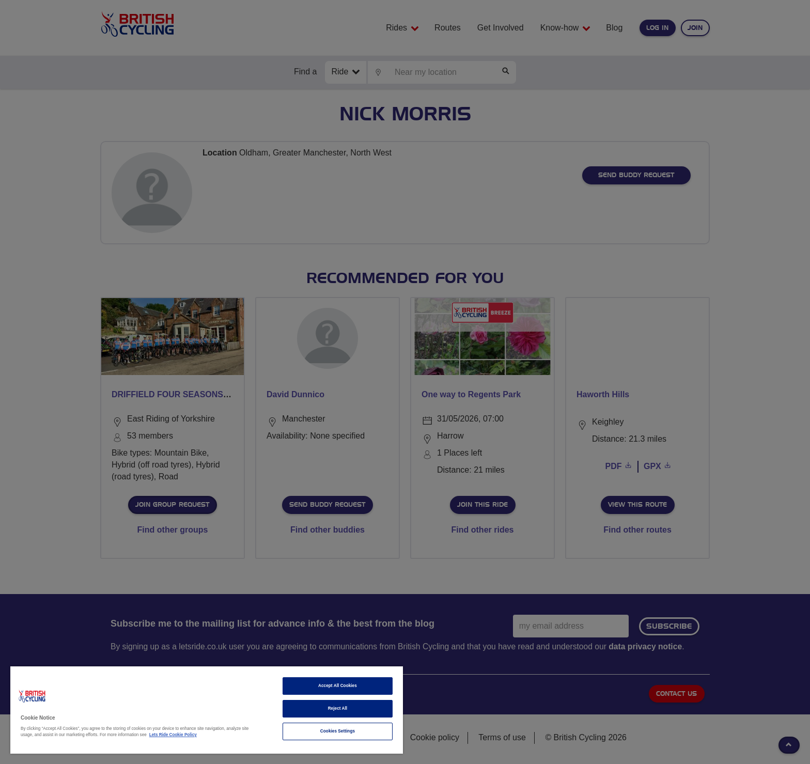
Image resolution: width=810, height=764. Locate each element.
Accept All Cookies (337, 685)
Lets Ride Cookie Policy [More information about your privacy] (173, 734)
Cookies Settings (337, 731)
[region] (206, 710)
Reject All (338, 708)
